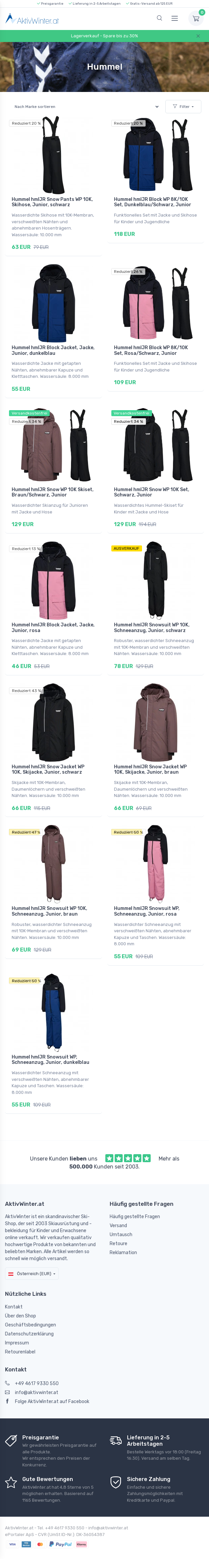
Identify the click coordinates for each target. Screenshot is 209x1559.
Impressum (17, 1329)
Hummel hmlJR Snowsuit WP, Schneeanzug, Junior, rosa (147, 902)
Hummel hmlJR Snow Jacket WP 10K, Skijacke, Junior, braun (150, 762)
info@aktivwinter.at (31, 1379)
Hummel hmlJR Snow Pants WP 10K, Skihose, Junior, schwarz (52, 202)
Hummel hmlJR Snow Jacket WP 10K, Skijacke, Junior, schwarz (48, 762)
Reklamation (123, 1239)
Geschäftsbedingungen (30, 1311)
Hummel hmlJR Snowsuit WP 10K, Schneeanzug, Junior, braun (49, 902)
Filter (181, 106)
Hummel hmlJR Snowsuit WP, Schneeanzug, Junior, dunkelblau (50, 1048)
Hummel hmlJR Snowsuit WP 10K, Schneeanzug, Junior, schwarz (152, 622)
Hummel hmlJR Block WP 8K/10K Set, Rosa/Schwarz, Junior (151, 348)
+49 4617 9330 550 (32, 1370)
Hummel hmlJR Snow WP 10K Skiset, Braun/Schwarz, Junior (53, 488)
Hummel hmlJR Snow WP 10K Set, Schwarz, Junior (151, 488)
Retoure (118, 1230)
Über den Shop (20, 1302)
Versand (118, 1212)
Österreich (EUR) (29, 1260)
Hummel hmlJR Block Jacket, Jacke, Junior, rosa (53, 622)
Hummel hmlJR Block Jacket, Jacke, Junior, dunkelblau (53, 348)
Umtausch (121, 1221)
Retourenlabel (20, 1338)
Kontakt (14, 1293)
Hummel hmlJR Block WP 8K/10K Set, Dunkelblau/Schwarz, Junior (152, 202)
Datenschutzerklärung (29, 1320)
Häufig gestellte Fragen (135, 1203)
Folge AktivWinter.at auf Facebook (47, 1388)
